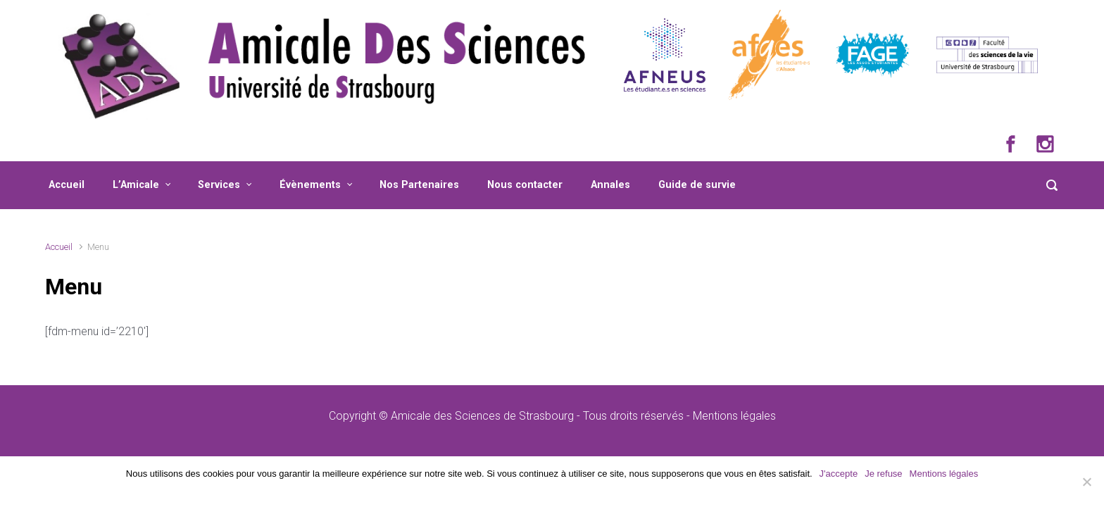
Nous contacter (525, 185)
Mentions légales (734, 416)
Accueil (66, 185)
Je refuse (883, 473)
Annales (610, 185)
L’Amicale (136, 185)
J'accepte (839, 473)
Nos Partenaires (419, 185)
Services (219, 185)
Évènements (310, 185)
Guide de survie (697, 185)
